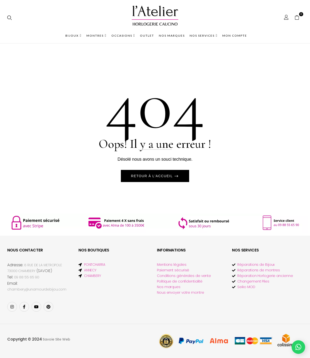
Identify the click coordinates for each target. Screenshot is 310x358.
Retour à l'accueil (152, 176)
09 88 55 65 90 (26, 277)
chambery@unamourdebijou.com (36, 289)
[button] (299, 17)
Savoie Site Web (56, 339)
